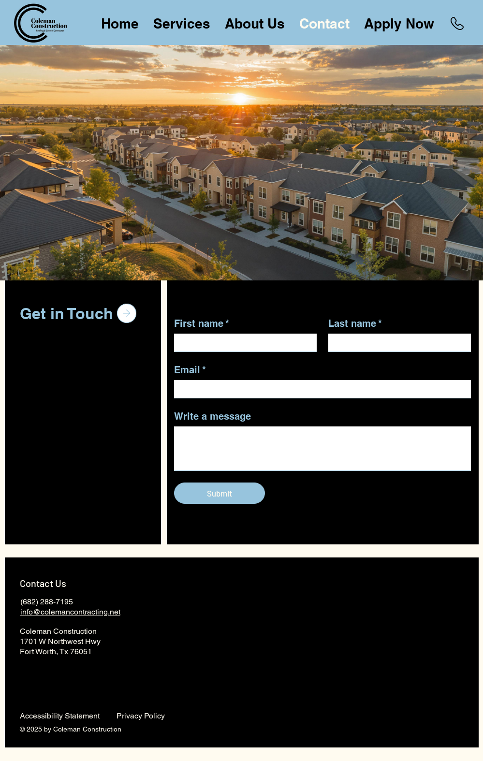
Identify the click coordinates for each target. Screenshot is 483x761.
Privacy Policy (141, 715)
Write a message (212, 416)
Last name (355, 323)
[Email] (319, 389)
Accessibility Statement (60, 715)
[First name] (242, 342)
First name (201, 323)
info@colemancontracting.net (70, 611)
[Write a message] (322, 448)
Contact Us (43, 583)
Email (190, 370)
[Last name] (396, 342)
